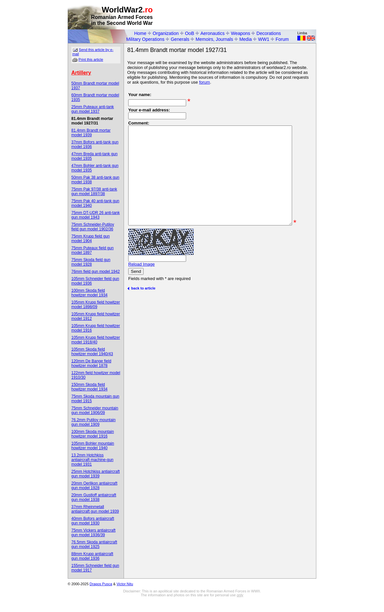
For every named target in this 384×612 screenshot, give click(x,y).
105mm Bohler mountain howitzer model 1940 (92, 445)
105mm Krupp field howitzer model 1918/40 (95, 339)
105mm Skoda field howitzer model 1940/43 (92, 351)
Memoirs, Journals (214, 39)
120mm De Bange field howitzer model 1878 (91, 363)
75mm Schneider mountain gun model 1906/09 (94, 410)
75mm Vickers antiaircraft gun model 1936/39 (93, 532)
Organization (166, 33)
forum (204, 82)
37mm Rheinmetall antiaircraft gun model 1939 (95, 509)
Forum (282, 39)
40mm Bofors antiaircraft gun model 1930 (92, 520)
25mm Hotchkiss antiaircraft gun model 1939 (95, 473)
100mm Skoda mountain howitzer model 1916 (92, 433)
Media (245, 39)
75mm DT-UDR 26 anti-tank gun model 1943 (95, 215)
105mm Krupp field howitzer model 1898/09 (95, 304)
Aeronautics (213, 33)
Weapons (240, 33)
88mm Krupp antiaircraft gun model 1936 (92, 556)
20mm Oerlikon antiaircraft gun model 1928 (94, 485)
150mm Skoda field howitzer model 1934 (89, 386)
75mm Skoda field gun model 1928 (90, 262)
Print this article (91, 59)
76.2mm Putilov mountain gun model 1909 (93, 422)
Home (140, 33)
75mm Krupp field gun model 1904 (90, 238)
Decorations (268, 33)
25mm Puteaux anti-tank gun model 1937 (92, 109)
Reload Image (141, 291)
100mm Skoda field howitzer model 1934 (89, 292)
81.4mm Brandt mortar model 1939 (91, 132)
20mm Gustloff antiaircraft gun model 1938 (93, 497)
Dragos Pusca (101, 584)
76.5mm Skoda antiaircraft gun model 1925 (94, 544)
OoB (189, 33)
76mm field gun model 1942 (95, 271)
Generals (180, 39)
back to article (141, 315)
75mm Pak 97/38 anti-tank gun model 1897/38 (94, 191)
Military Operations (145, 39)
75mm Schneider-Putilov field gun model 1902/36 (92, 226)
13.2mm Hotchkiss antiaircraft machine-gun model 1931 (92, 460)
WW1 (263, 39)
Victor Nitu (124, 584)
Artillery (81, 72)
